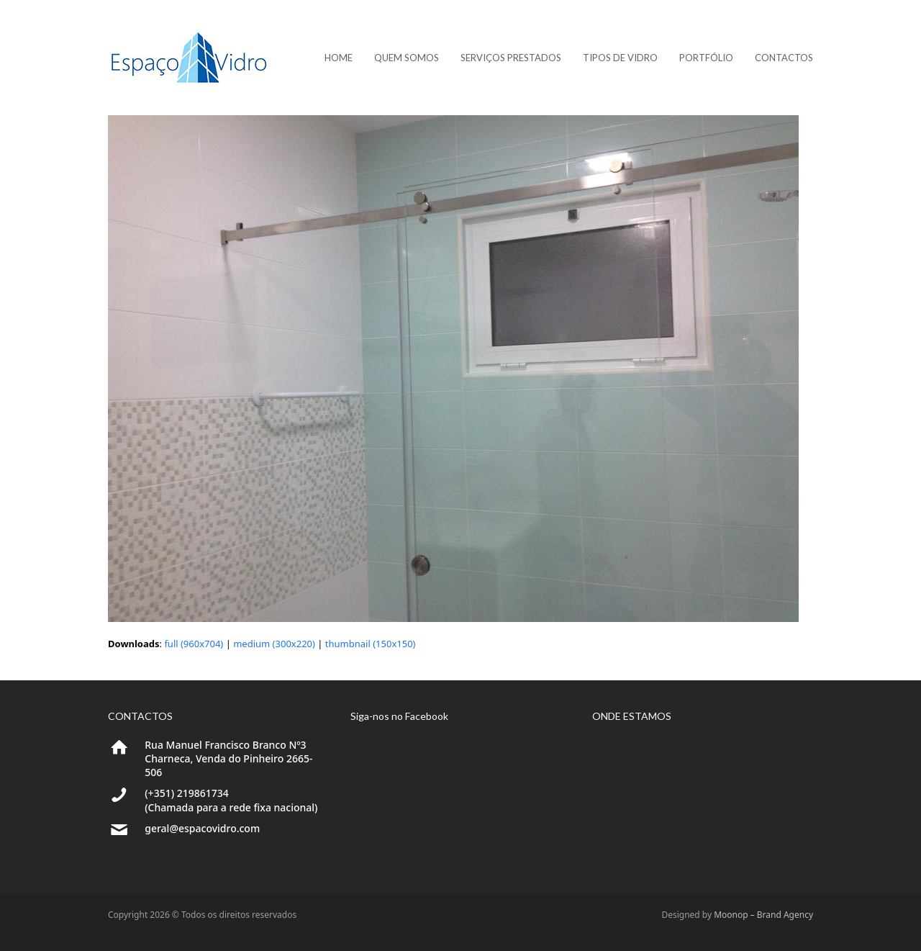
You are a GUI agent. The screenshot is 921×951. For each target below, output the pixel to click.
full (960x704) (193, 643)
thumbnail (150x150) (370, 643)
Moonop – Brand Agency (763, 915)
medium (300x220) (274, 643)
